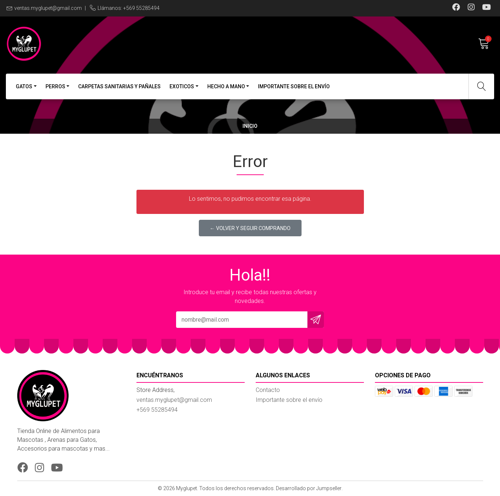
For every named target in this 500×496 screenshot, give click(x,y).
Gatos (24, 86)
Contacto (268, 389)
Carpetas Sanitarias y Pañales (119, 86)
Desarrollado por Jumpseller (309, 488)
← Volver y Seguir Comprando (250, 228)
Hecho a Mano (226, 86)
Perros (55, 86)
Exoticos (181, 86)
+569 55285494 (157, 409)
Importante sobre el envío (294, 86)
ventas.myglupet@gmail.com (48, 8)
